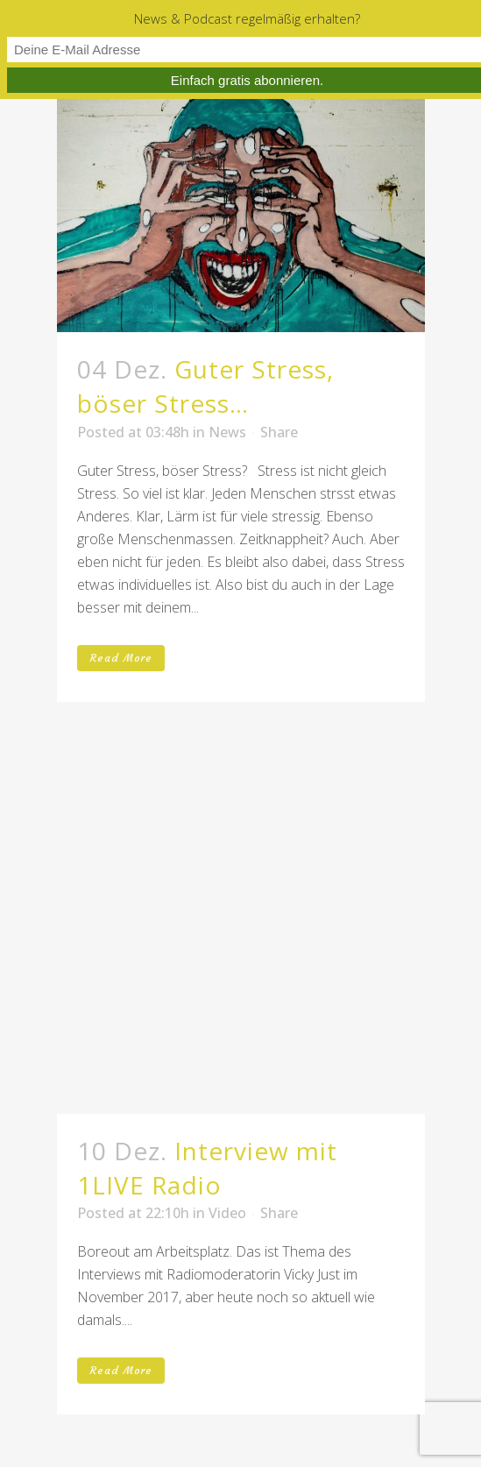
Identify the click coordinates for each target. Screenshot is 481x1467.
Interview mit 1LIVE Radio (207, 1167)
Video (227, 1212)
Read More (120, 657)
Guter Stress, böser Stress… (205, 386)
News (227, 432)
